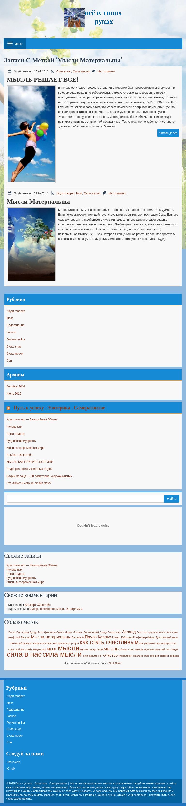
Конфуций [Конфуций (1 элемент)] (14, 637)
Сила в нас (63, 71)
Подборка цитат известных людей (29, 469)
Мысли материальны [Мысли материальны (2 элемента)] (51, 637)
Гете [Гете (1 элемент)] (40, 632)
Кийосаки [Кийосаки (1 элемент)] (172, 632)
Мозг (79, 193)
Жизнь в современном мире (25, 448)
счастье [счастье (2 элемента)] (110, 655)
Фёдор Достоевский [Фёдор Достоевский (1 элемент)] (159, 637)
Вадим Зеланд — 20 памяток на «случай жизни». (40, 476)
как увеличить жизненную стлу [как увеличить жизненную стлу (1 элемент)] (158, 643)
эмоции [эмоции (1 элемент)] (154, 655)
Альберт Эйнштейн (19, 455)
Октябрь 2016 (16, 386)
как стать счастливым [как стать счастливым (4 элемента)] (109, 642)
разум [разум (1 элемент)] (174, 649)
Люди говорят (65, 193)
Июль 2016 (14, 393)
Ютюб (11, 768)
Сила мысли (81, 71)
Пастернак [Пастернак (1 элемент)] (77, 637)
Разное (11, 332)
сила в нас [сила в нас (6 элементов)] (24, 654)
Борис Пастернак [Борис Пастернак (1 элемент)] (18, 632)
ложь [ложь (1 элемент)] (11, 649)
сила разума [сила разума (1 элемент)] (90, 655)
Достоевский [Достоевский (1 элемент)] (91, 632)
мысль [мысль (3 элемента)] (111, 648)
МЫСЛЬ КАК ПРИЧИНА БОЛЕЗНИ (30, 462)
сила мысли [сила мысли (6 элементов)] (62, 654)
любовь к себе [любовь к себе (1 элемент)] (23, 649)
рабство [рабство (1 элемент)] (165, 649)
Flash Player (115, 663)
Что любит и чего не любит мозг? (29, 483)
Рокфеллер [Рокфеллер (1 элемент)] (140, 637)
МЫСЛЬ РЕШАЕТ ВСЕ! (42, 79)
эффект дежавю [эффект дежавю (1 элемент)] (169, 655)
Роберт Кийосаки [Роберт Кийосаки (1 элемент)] (122, 637)
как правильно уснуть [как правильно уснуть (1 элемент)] (66, 643)
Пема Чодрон (16, 433)
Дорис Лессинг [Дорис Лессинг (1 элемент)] (74, 632)
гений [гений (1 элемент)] (18, 643)
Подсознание (15, 325)
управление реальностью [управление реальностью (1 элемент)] (134, 655)
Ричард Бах (14, 426)
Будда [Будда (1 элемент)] (33, 632)
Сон (9, 360)
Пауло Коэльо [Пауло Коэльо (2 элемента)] (98, 637)
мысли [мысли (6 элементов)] (68, 648)
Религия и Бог (16, 339)
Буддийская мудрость (21, 441)
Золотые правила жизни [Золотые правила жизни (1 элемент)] (151, 632)
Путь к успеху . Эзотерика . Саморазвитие (59, 407)
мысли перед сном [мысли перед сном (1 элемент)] (91, 649)
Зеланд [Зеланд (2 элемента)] (129, 632)
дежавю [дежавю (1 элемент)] (27, 643)
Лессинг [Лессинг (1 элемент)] (25, 637)
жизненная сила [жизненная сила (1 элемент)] (42, 643)
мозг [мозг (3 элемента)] (52, 648)
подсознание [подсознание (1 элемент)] (135, 649)
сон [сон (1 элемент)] (100, 655)
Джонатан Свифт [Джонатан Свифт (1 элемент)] (54, 632)
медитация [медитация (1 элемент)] (39, 649)
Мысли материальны (38, 201)
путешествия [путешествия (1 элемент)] (152, 649)
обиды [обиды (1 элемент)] (123, 649)
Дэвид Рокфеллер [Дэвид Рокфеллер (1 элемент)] (110, 632)
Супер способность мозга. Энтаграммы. (56, 609)
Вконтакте (13, 762)
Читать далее (168, 133)
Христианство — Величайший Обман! (32, 419)
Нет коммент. (107, 71)
